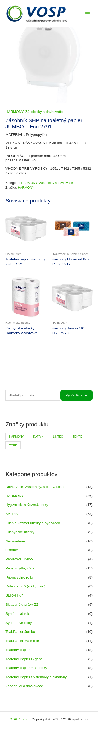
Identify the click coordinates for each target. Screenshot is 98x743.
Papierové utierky (19, 559)
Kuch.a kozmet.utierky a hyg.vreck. (33, 523)
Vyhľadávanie (76, 395)
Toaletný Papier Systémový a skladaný (36, 677)
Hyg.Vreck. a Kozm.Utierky (26, 505)
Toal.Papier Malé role (22, 641)
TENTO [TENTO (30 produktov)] (77, 436)
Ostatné (11, 550)
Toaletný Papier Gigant (23, 659)
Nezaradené (15, 541)
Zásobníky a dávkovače (24, 686)
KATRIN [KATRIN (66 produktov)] (38, 436)
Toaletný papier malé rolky (26, 668)
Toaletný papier (17, 650)
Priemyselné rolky (19, 577)
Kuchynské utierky (19, 532)
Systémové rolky (18, 623)
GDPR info (18, 719)
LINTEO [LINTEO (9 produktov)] (58, 436)
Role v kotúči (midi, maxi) (25, 586)
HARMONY (14, 496)
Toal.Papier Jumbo (20, 632)
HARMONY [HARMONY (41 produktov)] (16, 436)
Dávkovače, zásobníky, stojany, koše (34, 487)
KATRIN (11, 514)
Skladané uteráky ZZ (21, 604)
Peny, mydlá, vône (19, 568)
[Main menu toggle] (88, 14)
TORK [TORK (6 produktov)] (13, 445)
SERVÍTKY (14, 595)
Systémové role (17, 614)
